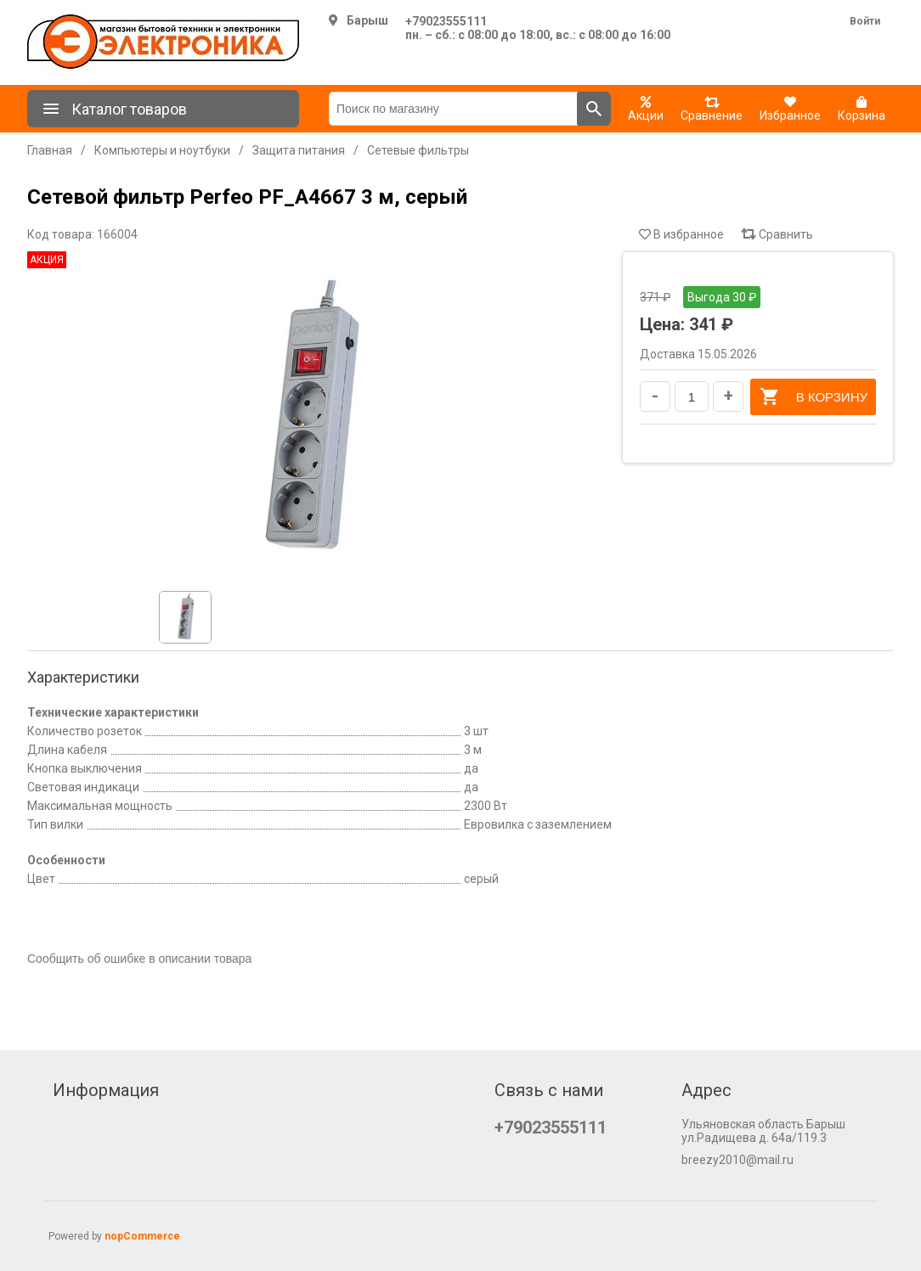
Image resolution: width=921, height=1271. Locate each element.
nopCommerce (142, 1236)
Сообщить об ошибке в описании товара (139, 958)
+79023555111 (446, 21)
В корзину (813, 396)
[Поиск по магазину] (453, 109)
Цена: (662, 324)
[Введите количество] (692, 396)
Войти (865, 21)
